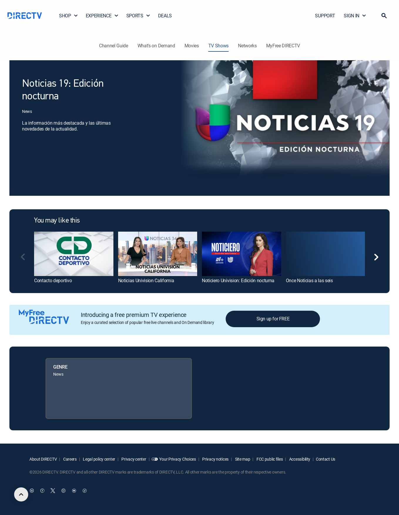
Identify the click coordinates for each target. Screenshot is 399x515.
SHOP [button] (68, 15)
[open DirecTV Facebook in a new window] (42, 490)
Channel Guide (113, 45)
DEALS (165, 15)
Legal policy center (98, 459)
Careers (69, 459)
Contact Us (325, 459)
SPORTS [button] (138, 15)
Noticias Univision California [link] (146, 280)
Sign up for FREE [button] (273, 318)
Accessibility (299, 459)
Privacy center (133, 459)
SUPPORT (325, 15)
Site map (242, 459)
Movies (192, 45)
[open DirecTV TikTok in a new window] (84, 490)
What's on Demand (156, 45)
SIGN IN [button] (355, 15)
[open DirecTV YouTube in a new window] (74, 490)
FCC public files (269, 459)
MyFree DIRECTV (283, 45)
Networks (247, 45)
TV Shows (218, 45)
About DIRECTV (43, 459)
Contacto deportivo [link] (53, 280)
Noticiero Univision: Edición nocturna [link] (238, 280)
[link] (73, 254)
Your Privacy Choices (177, 459)
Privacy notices (215, 459)
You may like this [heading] (57, 220)
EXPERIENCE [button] (102, 15)
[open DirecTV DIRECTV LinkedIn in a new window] (31, 490)
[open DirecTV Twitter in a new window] (53, 490)
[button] (384, 15)
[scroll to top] (21, 494)
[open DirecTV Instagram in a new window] (63, 490)
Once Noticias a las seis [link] (309, 280)
